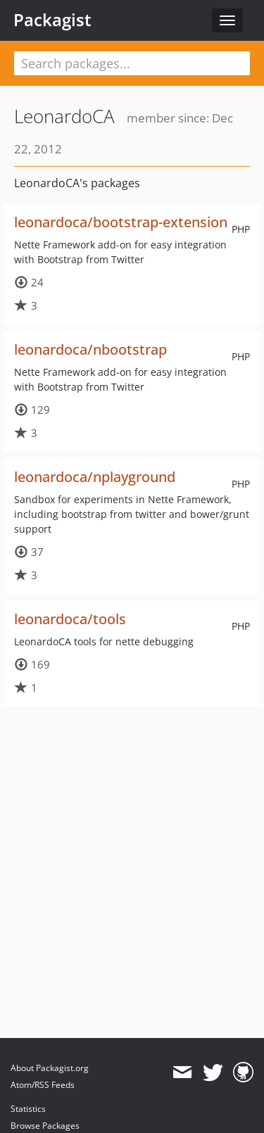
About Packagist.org (50, 1068)
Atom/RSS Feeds (43, 1085)
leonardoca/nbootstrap (90, 349)
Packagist (52, 19)
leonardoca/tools (70, 618)
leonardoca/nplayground (94, 476)
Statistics (28, 1109)
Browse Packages (45, 1126)
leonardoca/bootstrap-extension (120, 222)
